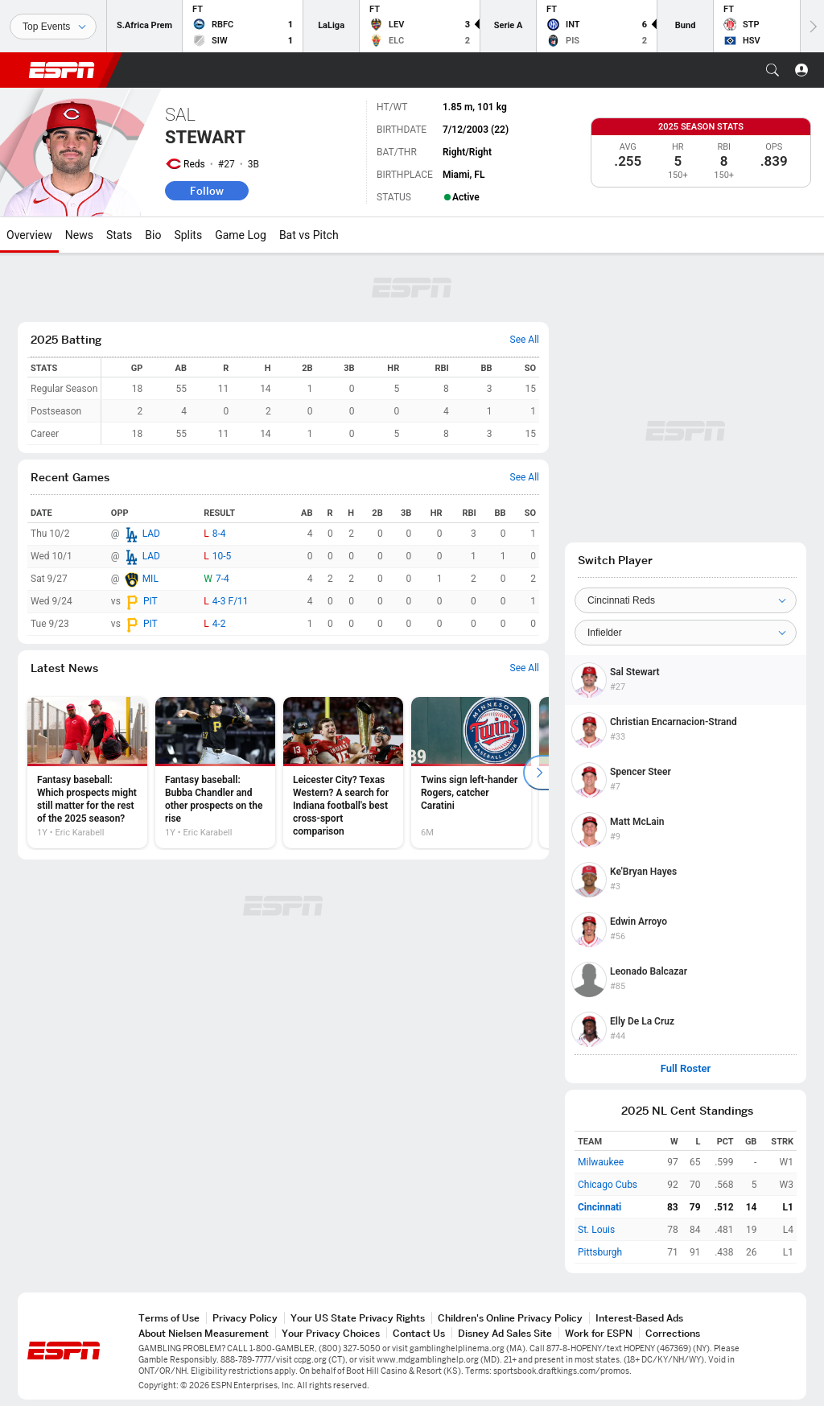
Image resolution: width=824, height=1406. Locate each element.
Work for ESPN (598, 1333)
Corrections (672, 1333)
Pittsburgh (600, 1252)
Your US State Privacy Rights (357, 1318)
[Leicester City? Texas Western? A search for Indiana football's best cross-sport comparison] (343, 772)
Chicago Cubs (607, 1184)
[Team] (685, 600)
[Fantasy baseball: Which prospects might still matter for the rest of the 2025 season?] (87, 772)
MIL (150, 578)
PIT (150, 601)
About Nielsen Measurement (203, 1333)
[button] (772, 70)
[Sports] (53, 26)
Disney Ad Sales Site (505, 1333)
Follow (207, 190)
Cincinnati (599, 1207)
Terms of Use (169, 1318)
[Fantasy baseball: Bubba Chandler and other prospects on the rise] (215, 772)
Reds (194, 164)
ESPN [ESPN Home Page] (62, 70)
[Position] (685, 633)
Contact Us (419, 1333)
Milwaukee (601, 1162)
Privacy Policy (245, 1318)
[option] (87, 772)
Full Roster (686, 1068)
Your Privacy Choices (331, 1333)
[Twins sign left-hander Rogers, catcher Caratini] (471, 772)
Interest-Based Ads (639, 1318)
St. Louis (596, 1229)
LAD (151, 533)
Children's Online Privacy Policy (510, 1318)
